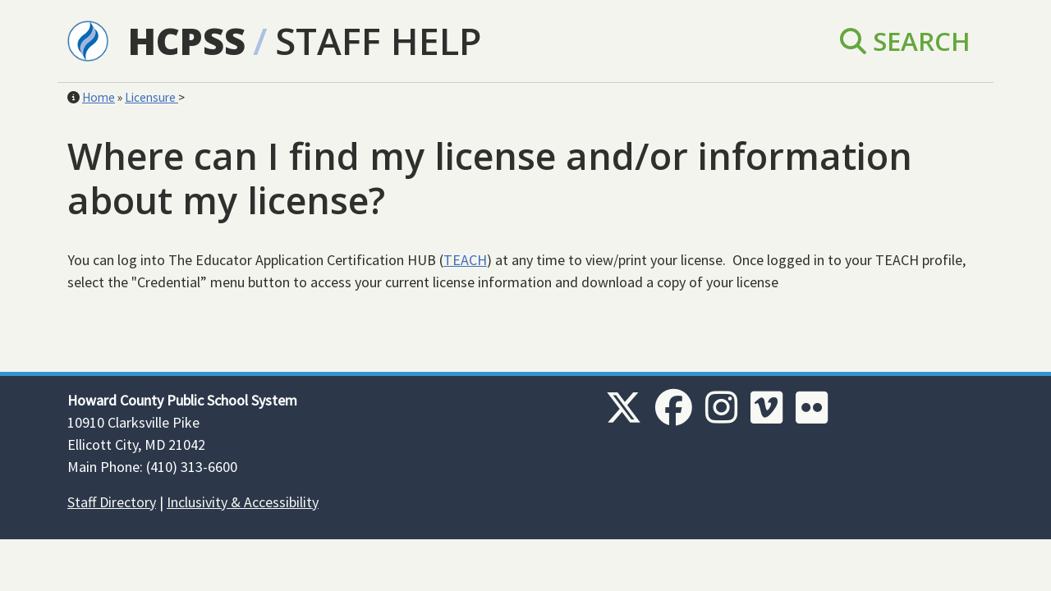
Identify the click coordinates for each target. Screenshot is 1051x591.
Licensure (151, 97)
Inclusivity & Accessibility (243, 501)
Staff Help (378, 41)
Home (98, 97)
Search (905, 40)
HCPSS (187, 41)
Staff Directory (111, 501)
